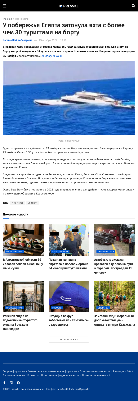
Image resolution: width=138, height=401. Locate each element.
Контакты (33, 375)
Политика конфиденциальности (60, 375)
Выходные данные (14, 375)
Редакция (119, 371)
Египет (32, 202)
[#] (69, 5)
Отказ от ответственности (95, 371)
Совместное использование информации (53, 371)
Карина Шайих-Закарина (17, 40)
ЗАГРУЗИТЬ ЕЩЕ (69, 339)
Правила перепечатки (95, 375)
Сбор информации (14, 371)
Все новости (22, 19)
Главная (7, 19)
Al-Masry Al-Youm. (52, 56)
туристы (17, 202)
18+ (129, 371)
